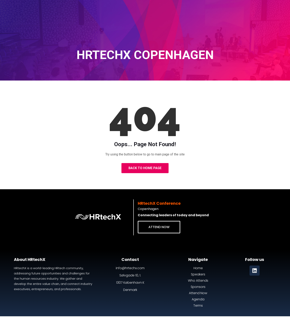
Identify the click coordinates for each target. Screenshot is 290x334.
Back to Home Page (145, 168)
